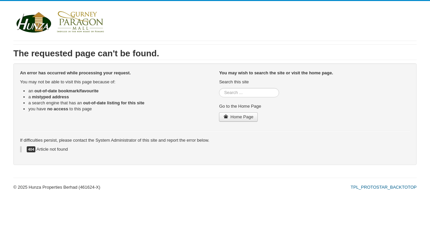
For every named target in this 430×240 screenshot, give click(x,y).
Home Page (238, 116)
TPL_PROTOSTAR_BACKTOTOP (384, 187)
